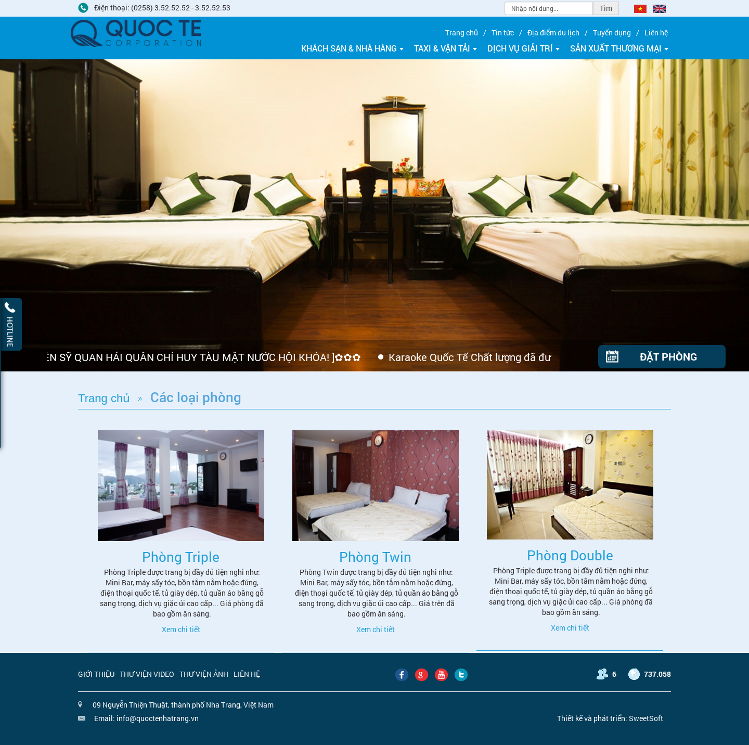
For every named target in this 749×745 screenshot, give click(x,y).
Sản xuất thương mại (619, 48)
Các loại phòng (195, 397)
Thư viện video (147, 674)
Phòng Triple (180, 556)
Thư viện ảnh (203, 674)
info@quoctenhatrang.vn (158, 718)
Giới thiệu (96, 674)
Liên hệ (656, 32)
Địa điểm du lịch (553, 32)
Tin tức (503, 32)
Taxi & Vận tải (445, 48)
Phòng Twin (375, 556)
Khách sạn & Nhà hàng (352, 48)
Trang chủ (461, 32)
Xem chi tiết (181, 629)
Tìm (606, 8)
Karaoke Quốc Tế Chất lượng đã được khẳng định (504, 357)
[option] (374, 215)
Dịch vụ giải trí (523, 48)
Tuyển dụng (612, 32)
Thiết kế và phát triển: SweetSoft (610, 718)
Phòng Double (570, 555)
